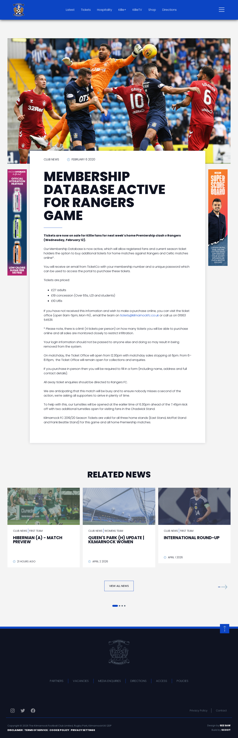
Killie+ (122, 10)
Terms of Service (36, 730)
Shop (152, 10)
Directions (169, 10)
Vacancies (81, 681)
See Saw (225, 725)
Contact (221, 710)
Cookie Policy (59, 730)
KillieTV (137, 10)
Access (161, 681)
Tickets (86, 10)
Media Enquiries (109, 681)
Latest (70, 10)
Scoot (226, 730)
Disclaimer (15, 730)
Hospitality (104, 10)
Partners (56, 681)
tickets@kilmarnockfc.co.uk (139, 315)
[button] (222, 586)
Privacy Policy (199, 710)
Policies (182, 681)
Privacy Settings (83, 730)
